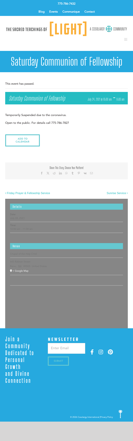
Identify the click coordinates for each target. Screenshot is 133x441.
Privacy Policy (106, 417)
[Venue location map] (66, 296)
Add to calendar (22, 140)
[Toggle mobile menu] (126, 39)
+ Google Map (20, 271)
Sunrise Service (116, 193)
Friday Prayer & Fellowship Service (28, 193)
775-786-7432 (66, 3)
